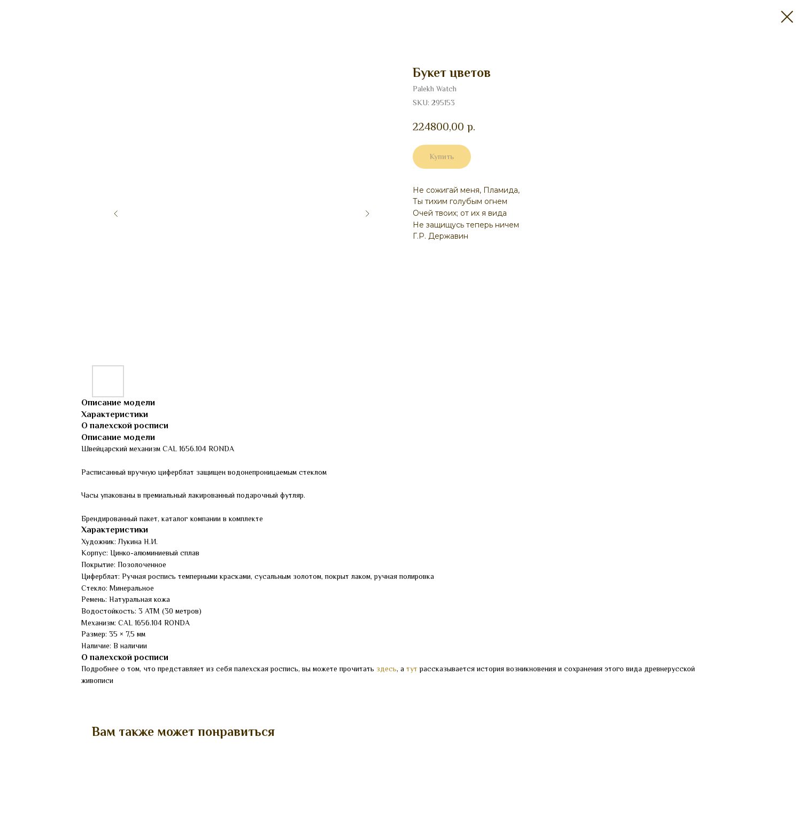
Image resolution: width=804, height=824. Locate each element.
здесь (386, 668)
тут (412, 668)
